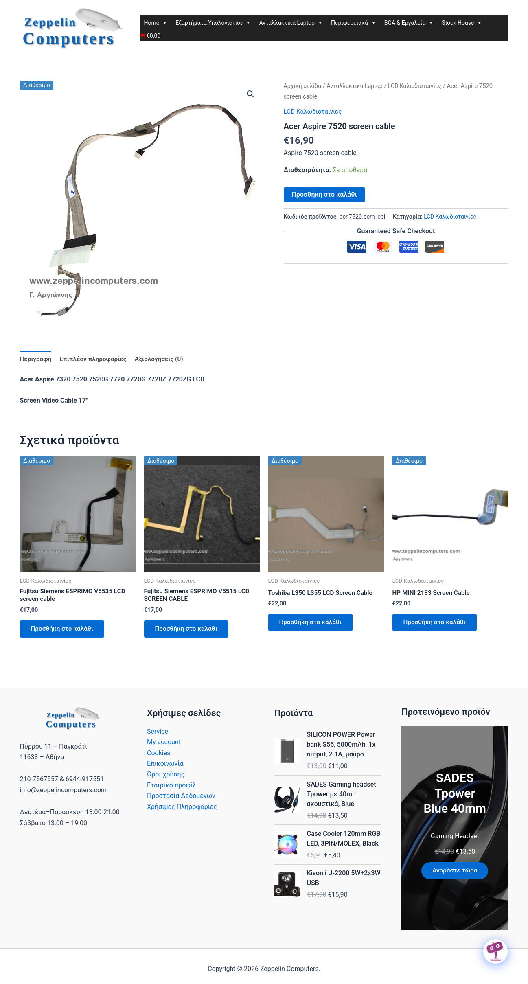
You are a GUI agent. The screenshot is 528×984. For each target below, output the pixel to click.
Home (156, 23)
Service (157, 735)
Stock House (462, 23)
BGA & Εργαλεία (409, 23)
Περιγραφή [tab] (36, 359)
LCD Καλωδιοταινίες (420, 86)
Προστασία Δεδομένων (181, 799)
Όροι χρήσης (165, 778)
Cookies (158, 756)
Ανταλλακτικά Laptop (290, 23)
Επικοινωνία (165, 767)
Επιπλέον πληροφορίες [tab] (96, 359)
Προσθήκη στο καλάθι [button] (64, 632)
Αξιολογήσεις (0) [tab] (164, 359)
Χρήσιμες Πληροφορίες (182, 810)
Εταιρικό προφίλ (171, 789)
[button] (250, 94)
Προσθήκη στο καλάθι (324, 194)
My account (164, 746)
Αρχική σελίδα (303, 86)
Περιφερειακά (353, 23)
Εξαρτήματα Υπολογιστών (213, 23)
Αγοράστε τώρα (454, 874)
